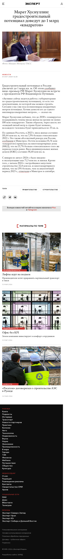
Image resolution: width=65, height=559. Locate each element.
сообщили (7, 140)
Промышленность (11, 270)
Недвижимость (10, 328)
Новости (6, 75)
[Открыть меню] (3, 4)
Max (54, 207)
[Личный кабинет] (62, 4)
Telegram (32, 210)
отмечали (24, 171)
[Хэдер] (32, 4)
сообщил (49, 88)
